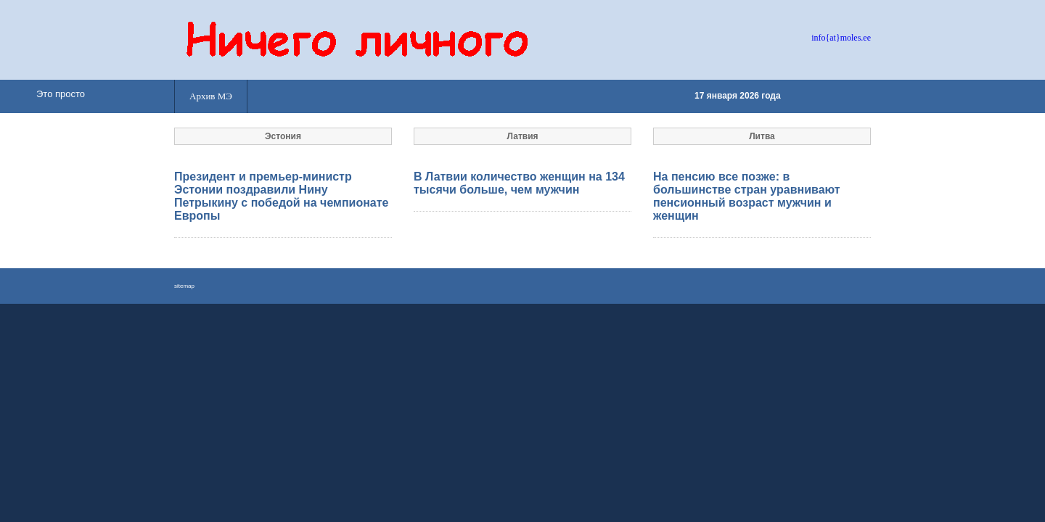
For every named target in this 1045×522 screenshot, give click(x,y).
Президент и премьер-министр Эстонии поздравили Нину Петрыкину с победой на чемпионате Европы (281, 196)
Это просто (60, 93)
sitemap (184, 286)
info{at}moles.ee (841, 38)
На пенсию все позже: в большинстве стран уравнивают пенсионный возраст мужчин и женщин (746, 196)
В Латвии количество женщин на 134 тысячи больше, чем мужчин (519, 183)
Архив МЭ (210, 96)
